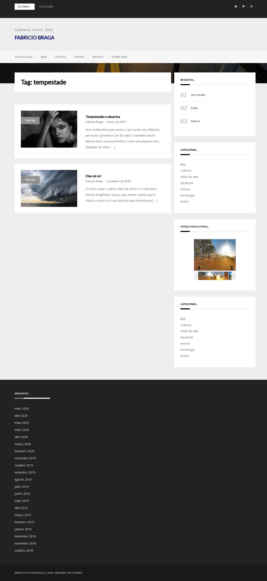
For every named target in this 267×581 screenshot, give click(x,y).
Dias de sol (93, 176)
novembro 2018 (25, 543)
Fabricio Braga (34, 37)
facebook (186, 183)
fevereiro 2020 (24, 451)
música (98, 56)
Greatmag (60, 572)
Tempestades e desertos (103, 116)
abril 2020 (21, 437)
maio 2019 (22, 501)
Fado (194, 108)
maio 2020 (22, 430)
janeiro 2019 (23, 529)
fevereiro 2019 (24, 522)
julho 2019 (22, 486)
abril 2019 (21, 508)
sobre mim (119, 56)
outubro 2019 (24, 465)
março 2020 (23, 444)
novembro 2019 (25, 458)
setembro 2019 (25, 472)
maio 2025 (22, 408)
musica (185, 189)
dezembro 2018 (25, 536)
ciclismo (185, 170)
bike (44, 56)
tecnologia (24, 56)
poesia (79, 56)
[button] (235, 6)
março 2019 (23, 515)
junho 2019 (22, 493)
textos (60, 56)
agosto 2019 (23, 479)
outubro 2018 (24, 550)
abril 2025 (21, 415)
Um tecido (46, 6)
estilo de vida (189, 176)
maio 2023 (22, 422)
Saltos (195, 121)
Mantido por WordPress (30, 572)
